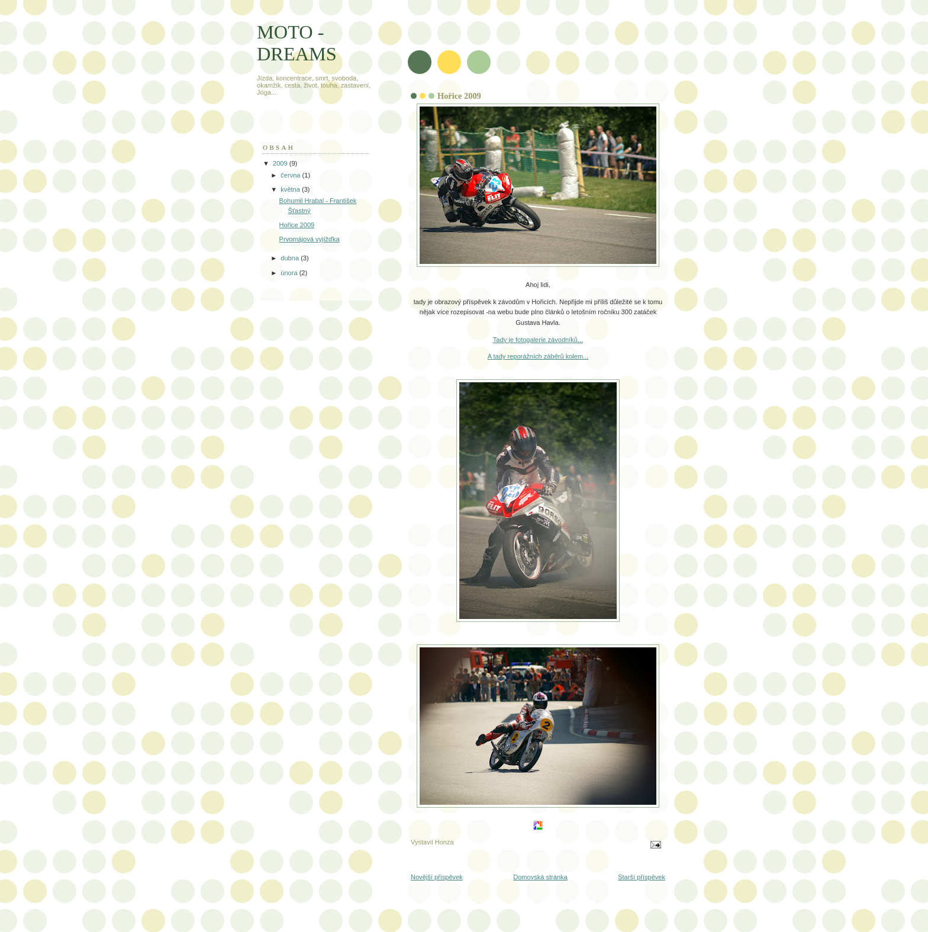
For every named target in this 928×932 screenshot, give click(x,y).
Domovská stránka (540, 877)
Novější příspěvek (437, 877)
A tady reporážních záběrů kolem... (538, 356)
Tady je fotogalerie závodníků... (538, 339)
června (291, 175)
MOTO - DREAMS (297, 43)
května (291, 189)
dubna (291, 258)
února (290, 272)
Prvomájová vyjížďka (309, 239)
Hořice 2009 (297, 224)
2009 (281, 163)
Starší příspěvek (641, 877)
